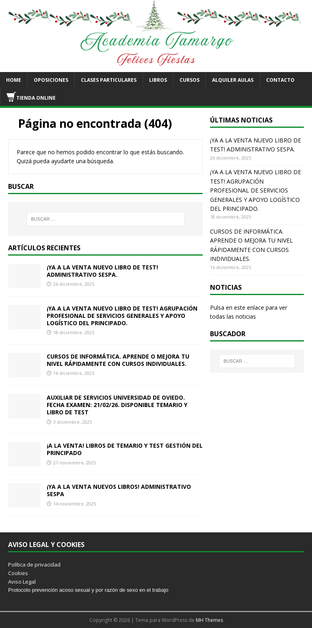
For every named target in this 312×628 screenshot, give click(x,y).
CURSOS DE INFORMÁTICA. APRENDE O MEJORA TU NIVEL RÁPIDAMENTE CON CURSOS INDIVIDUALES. (118, 360)
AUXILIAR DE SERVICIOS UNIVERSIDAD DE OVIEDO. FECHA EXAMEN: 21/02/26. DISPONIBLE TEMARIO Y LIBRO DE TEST (117, 405)
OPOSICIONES (51, 80)
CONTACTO (280, 80)
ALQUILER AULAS (233, 80)
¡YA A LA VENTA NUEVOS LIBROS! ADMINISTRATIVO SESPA (119, 490)
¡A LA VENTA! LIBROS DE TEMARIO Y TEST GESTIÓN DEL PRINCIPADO (125, 449)
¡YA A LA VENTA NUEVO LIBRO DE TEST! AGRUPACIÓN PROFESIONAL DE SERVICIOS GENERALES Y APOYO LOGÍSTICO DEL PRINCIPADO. (122, 315)
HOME (13, 80)
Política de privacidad (34, 564)
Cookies (18, 573)
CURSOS (189, 80)
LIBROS (158, 80)
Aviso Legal (22, 581)
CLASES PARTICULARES (108, 80)
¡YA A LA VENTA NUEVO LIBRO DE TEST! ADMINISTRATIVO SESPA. (102, 270)
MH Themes (209, 620)
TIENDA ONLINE (31, 97)
